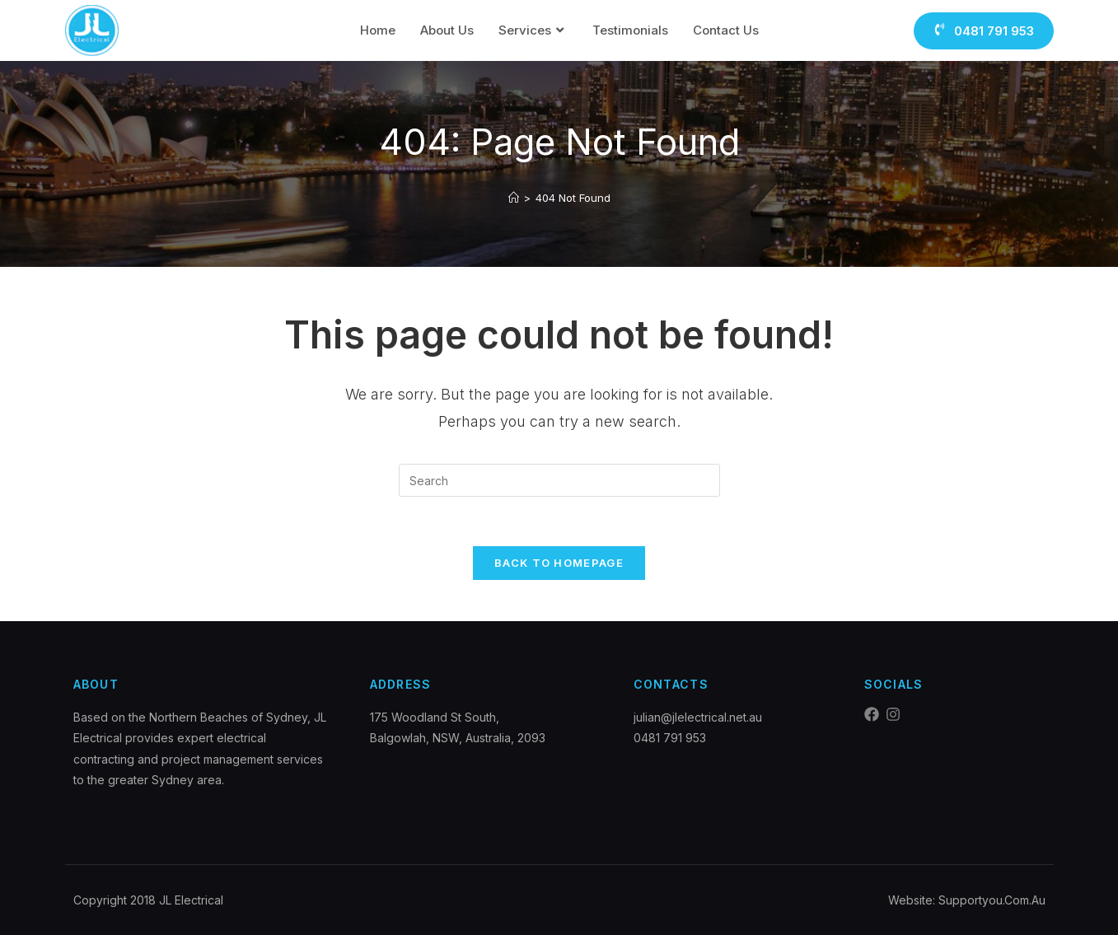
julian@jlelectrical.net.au (698, 717)
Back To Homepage (559, 562)
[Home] (513, 197)
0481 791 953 (670, 738)
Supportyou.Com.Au (991, 900)
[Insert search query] (559, 480)
